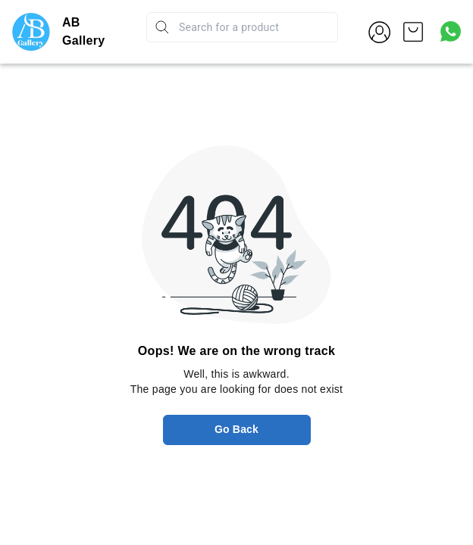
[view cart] (413, 31)
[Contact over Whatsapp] (450, 31)
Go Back (236, 429)
